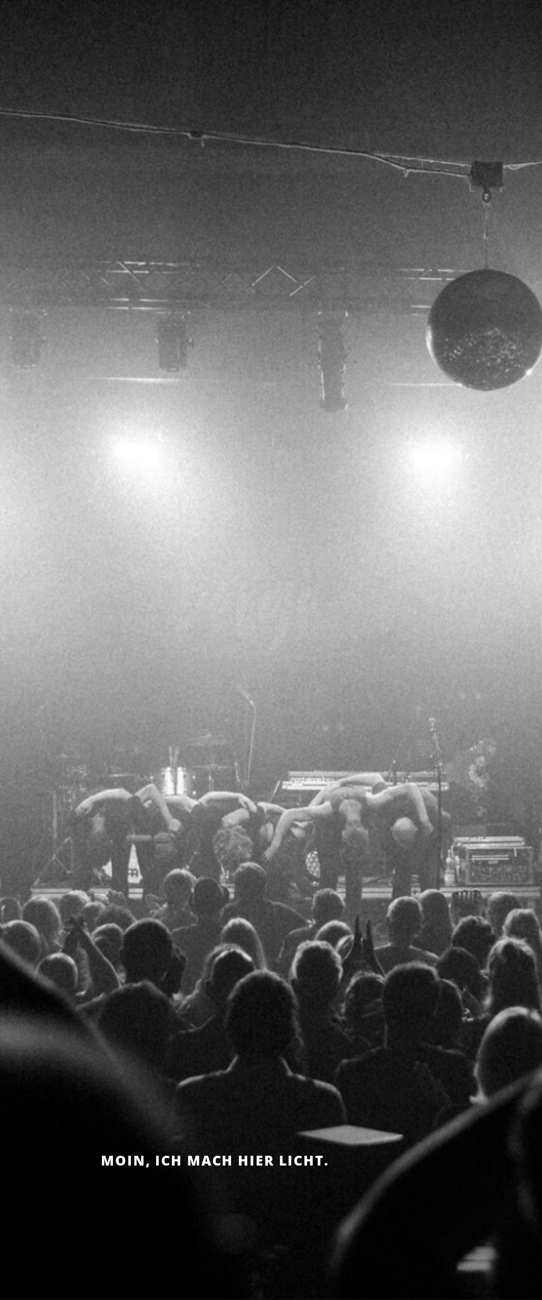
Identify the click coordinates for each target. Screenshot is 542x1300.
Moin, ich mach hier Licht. (215, 1160)
